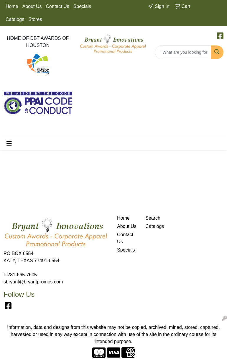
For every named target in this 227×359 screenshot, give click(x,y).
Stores (35, 19)
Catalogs (15, 19)
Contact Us (57, 6)
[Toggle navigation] (9, 143)
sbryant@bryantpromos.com (33, 281)
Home (12, 6)
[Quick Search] (183, 52)
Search (152, 218)
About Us (32, 6)
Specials (82, 6)
